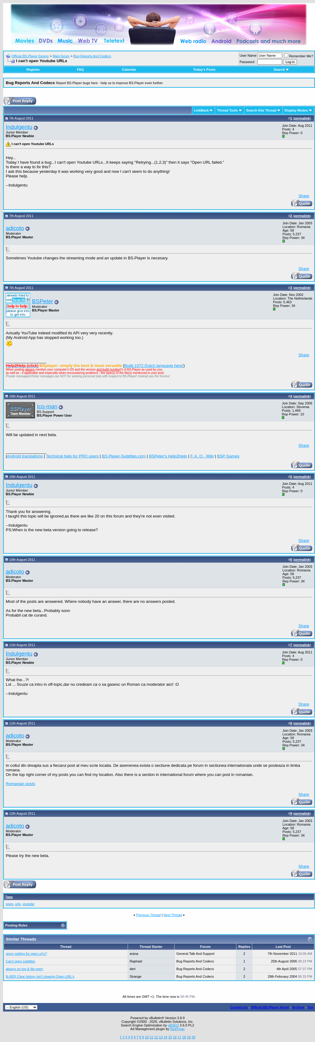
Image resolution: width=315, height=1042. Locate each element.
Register (33, 69)
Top (310, 1007)
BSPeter (42, 301)
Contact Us (239, 1007)
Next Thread (173, 915)
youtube (28, 904)
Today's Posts (204, 69)
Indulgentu (19, 127)
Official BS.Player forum (270, 1007)
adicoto (15, 228)
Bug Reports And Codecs (92, 56)
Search (281, 69)
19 (188, 1037)
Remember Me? (298, 56)
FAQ (80, 69)
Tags (9, 897)
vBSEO (173, 1025)
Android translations (25, 456)
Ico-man (47, 406)
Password (247, 62)
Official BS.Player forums (30, 56)
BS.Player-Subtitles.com (124, 456)
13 (161, 1037)
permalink (302, 118)
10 (147, 1037)
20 (193, 1037)
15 (170, 1037)
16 (175, 1037)
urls (18, 904)
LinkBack (201, 110)
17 (179, 1037)
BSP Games (228, 456)
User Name (248, 55)
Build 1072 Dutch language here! (153, 365)
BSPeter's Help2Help (168, 456)
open (9, 904)
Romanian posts (20, 783)
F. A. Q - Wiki (202, 456)
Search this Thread (261, 110)
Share (303, 196)
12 (156, 1037)
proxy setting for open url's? (26, 953)
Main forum (61, 56)
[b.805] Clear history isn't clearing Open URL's (40, 976)
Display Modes (296, 110)
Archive (298, 1007)
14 (165, 1037)
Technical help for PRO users (72, 456)
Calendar (129, 69)
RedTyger (177, 1029)
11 (151, 1037)
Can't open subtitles (20, 961)
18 (184, 1037)
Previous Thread (148, 915)
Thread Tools (227, 110)
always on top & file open (24, 969)
